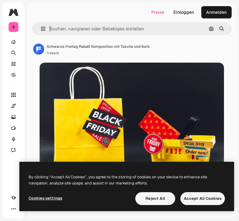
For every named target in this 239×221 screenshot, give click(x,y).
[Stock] (13, 64)
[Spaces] (13, 106)
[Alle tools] (13, 95)
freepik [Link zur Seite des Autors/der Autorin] (53, 53)
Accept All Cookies (203, 198)
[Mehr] (13, 209)
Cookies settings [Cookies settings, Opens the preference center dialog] (45, 198)
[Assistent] (13, 150)
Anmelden (216, 12)
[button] (40, 28)
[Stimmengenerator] (13, 139)
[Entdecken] (13, 75)
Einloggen (183, 12)
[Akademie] (13, 198)
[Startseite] (13, 42)
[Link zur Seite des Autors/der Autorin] (38, 49)
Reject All (155, 198)
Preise (157, 12)
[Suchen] (13, 53)
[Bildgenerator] (13, 117)
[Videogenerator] (13, 128)
